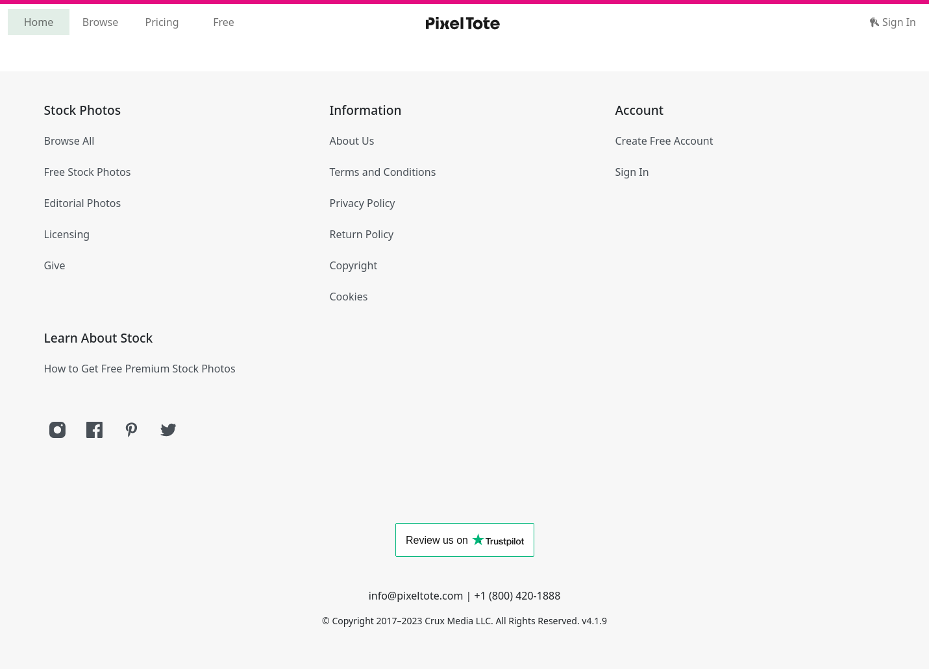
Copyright (354, 265)
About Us (352, 141)
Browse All (69, 141)
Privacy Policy (362, 203)
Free (223, 22)
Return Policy (362, 234)
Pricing (162, 22)
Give (55, 265)
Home (39, 22)
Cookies (349, 296)
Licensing (67, 234)
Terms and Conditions (383, 172)
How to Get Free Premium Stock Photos (140, 368)
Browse (100, 22)
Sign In (892, 22)
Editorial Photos (82, 203)
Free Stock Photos (87, 172)
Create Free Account (664, 141)
